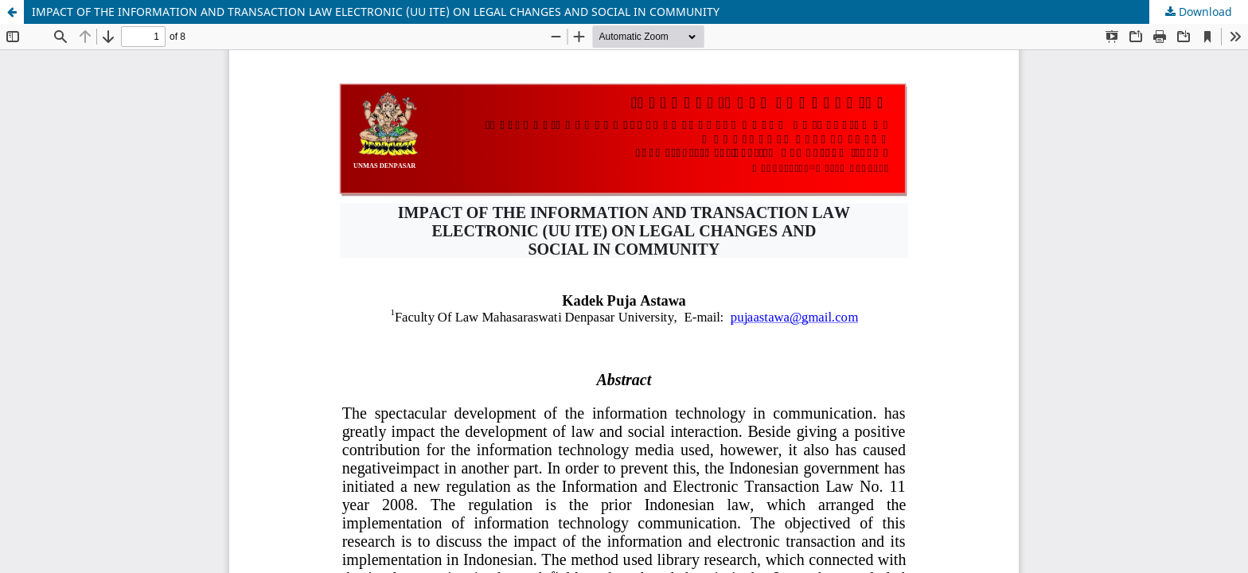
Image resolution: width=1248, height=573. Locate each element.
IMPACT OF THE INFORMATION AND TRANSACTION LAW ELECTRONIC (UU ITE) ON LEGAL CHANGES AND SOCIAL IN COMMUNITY (376, 11)
